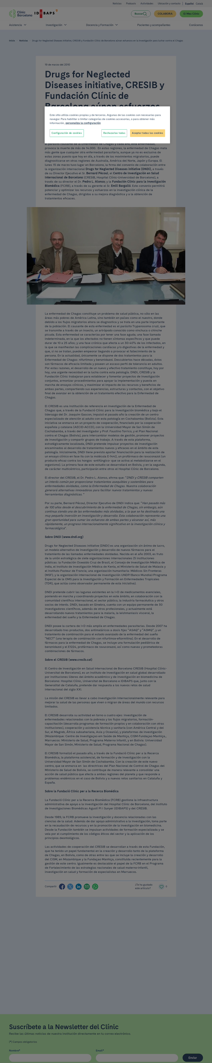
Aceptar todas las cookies (147, 133)
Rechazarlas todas (114, 133)
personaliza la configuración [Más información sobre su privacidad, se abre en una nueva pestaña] (83, 123)
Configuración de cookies (66, 133)
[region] (107, 125)
